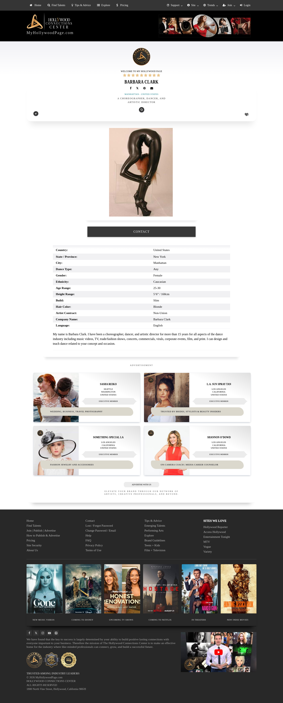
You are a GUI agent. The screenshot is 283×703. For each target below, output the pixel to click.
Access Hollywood (214, 531)
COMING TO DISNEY (82, 619)
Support (173, 5)
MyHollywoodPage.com (50, 33)
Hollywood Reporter (215, 526)
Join (227, 5)
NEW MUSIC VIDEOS (44, 619)
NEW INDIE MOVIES (237, 619)
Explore (103, 5)
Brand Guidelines (154, 540)
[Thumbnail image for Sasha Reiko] (86, 397)
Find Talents (56, 5)
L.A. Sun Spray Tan (219, 384)
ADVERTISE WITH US (141, 484)
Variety (207, 551)
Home (35, 5)
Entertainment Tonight (216, 536)
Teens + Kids (152, 545)
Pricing (122, 5)
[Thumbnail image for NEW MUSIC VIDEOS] (44, 588)
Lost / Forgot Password (99, 525)
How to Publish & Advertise (43, 535)
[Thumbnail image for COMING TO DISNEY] (83, 588)
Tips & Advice (81, 5)
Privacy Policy (94, 545)
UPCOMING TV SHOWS (121, 619)
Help (88, 535)
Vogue (207, 546)
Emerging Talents (154, 525)
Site (191, 5)
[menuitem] (35, 5)
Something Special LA (108, 437)
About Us (32, 550)
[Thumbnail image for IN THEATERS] (200, 588)
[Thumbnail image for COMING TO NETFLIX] (161, 588)
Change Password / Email (100, 530)
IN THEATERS (199, 619)
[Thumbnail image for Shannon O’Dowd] (197, 450)
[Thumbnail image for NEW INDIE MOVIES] (239, 588)
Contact (90, 520)
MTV (206, 541)
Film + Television (154, 550)
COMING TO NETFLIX (160, 619)
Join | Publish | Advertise (41, 530)
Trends (209, 5)
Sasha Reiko (108, 384)
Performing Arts (154, 530)
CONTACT (141, 231)
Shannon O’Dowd (219, 437)
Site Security (34, 545)
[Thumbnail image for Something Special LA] (86, 450)
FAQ (88, 540)
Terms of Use (93, 550)
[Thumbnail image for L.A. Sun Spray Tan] (197, 397)
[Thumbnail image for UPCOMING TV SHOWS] (122, 588)
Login (245, 5)
